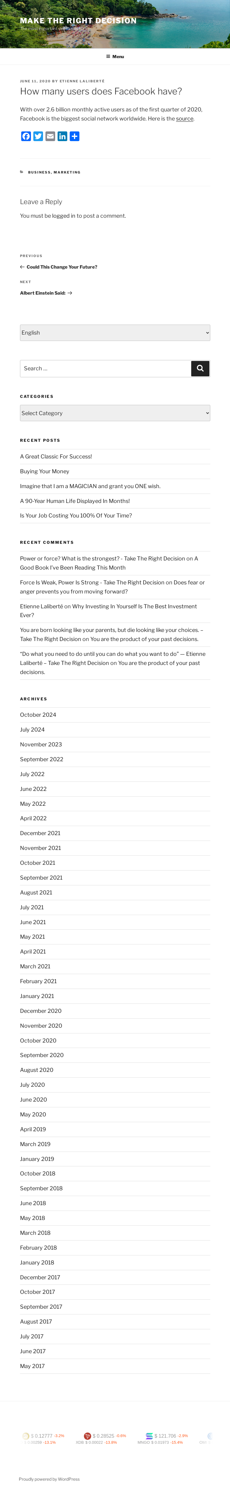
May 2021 (32, 937)
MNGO (148, 1442)
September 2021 (41, 877)
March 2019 (35, 1144)
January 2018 (37, 1262)
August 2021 (36, 892)
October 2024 (38, 715)
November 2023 (41, 744)
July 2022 (32, 774)
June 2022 (33, 789)
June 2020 (33, 1099)
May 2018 (32, 1218)
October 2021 (37, 863)
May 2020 (33, 1114)
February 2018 (38, 1247)
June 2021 (33, 922)
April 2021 (33, 951)
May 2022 (33, 804)
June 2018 (33, 1203)
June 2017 (33, 1351)
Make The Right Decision (78, 20)
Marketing (67, 172)
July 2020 (32, 1085)
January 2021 (37, 996)
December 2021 (40, 833)
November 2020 (41, 1026)
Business (39, 172)
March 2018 (35, 1233)
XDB (84, 1442)
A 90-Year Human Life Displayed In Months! (75, 501)
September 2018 (41, 1188)
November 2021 (40, 848)
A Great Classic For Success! (56, 456)
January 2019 (37, 1159)
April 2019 (33, 1129)
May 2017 (32, 1366)
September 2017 (41, 1307)
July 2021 (32, 907)
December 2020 (41, 1011)
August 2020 (36, 1070)
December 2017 (40, 1277)
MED (22, 1442)
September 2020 (42, 1055)
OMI (207, 1442)
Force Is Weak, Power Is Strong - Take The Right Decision (92, 582)
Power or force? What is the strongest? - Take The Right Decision (102, 558)
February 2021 (38, 981)
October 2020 (38, 1040)
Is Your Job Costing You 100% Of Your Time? (76, 515)
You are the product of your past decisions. (144, 639)
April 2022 (33, 818)
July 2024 (32, 729)
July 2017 (32, 1336)
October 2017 (37, 1292)
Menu (115, 56)
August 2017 (36, 1321)
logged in (63, 216)
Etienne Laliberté (82, 81)
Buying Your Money (44, 471)
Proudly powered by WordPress (49, 1479)
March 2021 (35, 966)
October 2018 (37, 1173)
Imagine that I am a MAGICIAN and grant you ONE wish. (90, 486)
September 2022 (41, 759)
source (184, 118)
